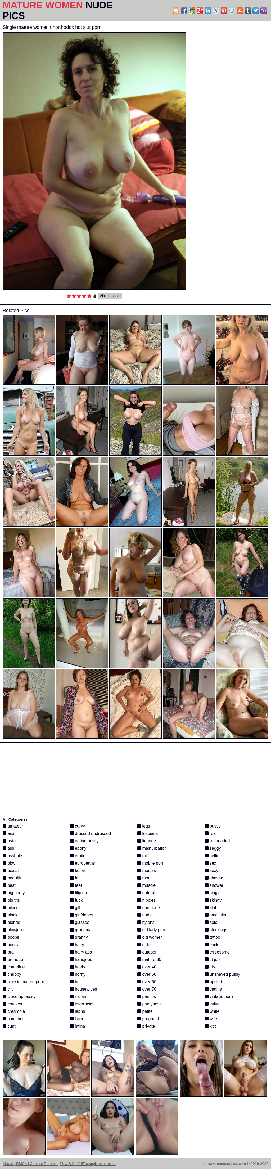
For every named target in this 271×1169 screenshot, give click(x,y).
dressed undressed (90, 833)
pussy (213, 826)
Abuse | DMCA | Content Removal (30, 1164)
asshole (12, 855)
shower (214, 885)
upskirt (213, 981)
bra (8, 952)
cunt (9, 1026)
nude (144, 915)
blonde (11, 922)
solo (211, 922)
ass (8, 848)
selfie (212, 855)
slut (210, 907)
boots (10, 944)
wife (211, 1019)
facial (77, 870)
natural (146, 893)
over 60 (146, 981)
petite (145, 1011)
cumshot (13, 1019)
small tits (215, 915)
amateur (13, 826)
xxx (210, 1026)
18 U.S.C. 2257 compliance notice (88, 1164)
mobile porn (150, 863)
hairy (77, 944)
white (212, 1011)
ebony (78, 848)
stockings (216, 930)
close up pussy (19, 996)
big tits (11, 900)
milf (143, 855)
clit (8, 989)
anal (9, 833)
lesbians (147, 833)
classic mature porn (23, 981)
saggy (213, 848)
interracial (81, 1004)
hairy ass (81, 952)
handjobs (81, 959)
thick (211, 944)
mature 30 (149, 959)
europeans (82, 863)
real (211, 833)
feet (76, 885)
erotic (77, 855)
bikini (10, 907)
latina (77, 1026)
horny (77, 974)
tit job (212, 959)
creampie (14, 1011)
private (146, 1026)
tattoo (212, 937)
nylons (146, 922)
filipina (78, 893)
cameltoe (14, 967)
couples (12, 1004)
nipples (146, 900)
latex (77, 1019)
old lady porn (151, 930)
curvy (77, 826)
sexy (211, 870)
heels (77, 967)
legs (143, 826)
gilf (75, 907)
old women (150, 937)
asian (10, 841)
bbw (9, 863)
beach (11, 870)
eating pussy (84, 841)
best (9, 885)
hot (75, 981)
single (213, 893)
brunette (13, 959)
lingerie (146, 841)
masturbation (152, 848)
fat (75, 878)
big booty (14, 893)
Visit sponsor (110, 296)
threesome (217, 952)
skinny (213, 900)
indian (78, 996)
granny (79, 937)
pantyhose (149, 1004)
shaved (214, 878)
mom (144, 878)
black (10, 915)
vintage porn (219, 996)
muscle (146, 885)
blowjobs (13, 930)
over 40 (146, 967)
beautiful (13, 878)
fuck (76, 900)
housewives (83, 989)
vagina (213, 989)
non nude (148, 907)
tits (210, 967)
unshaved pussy (222, 974)
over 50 (146, 974)
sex (210, 863)
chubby (12, 974)
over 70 (146, 989)
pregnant (148, 1019)
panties (146, 996)
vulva (212, 1004)
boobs (11, 937)
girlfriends (81, 915)
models (146, 870)
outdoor (147, 952)
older (144, 944)
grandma (81, 930)
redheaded (217, 841)
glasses (79, 922)
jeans (77, 1011)
